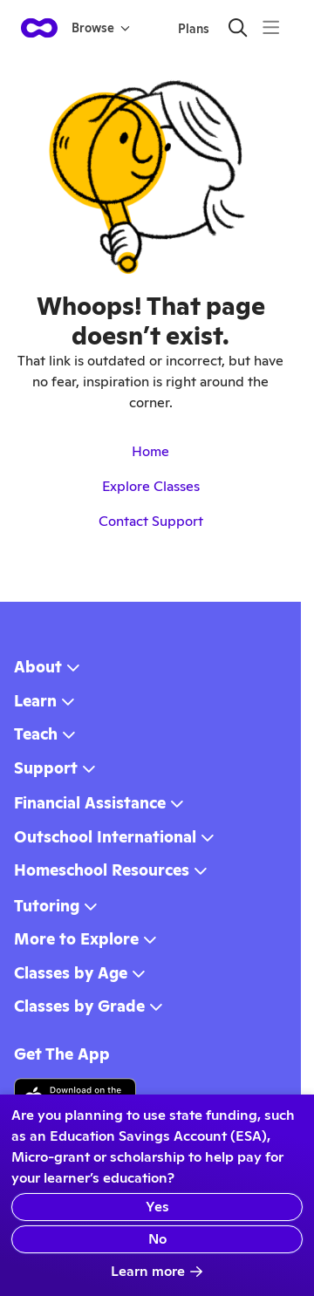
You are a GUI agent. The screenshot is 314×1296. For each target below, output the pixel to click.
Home (150, 451)
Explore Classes (151, 486)
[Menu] (271, 27)
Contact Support (151, 521)
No (157, 1239)
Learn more (157, 1271)
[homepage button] (39, 28)
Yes (157, 1206)
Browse (101, 28)
